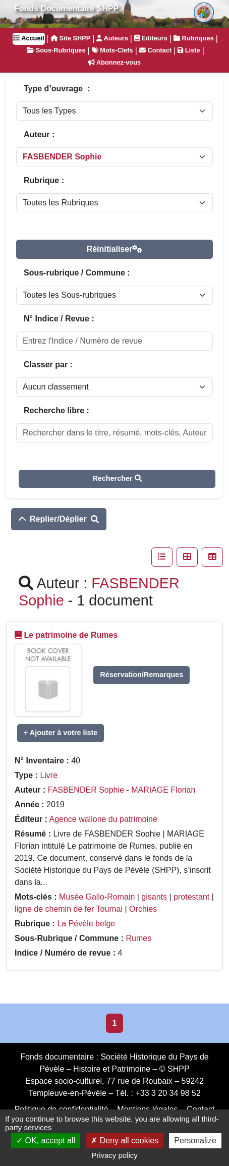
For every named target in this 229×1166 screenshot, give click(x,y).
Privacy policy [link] (114, 1155)
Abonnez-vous (114, 62)
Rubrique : (44, 180)
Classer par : (48, 364)
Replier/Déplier (59, 519)
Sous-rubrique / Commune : (77, 272)
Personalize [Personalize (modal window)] (195, 1140)
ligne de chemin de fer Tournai (69, 909)
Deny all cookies (124, 1140)
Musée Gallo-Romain (97, 897)
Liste (189, 50)
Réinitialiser (115, 249)
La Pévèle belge (86, 923)
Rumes (138, 938)
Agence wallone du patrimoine (103, 819)
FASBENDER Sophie (86, 790)
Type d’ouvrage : (57, 88)
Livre (49, 775)
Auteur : (39, 134)
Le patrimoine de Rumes (71, 635)
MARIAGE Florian (163, 790)
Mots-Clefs (112, 50)
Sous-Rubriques (56, 50)
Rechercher (116, 478)
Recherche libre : (56, 410)
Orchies (143, 909)
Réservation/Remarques (141, 675)
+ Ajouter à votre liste (60, 733)
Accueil (28, 38)
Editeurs (150, 38)
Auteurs (112, 38)
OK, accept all (45, 1140)
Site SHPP (70, 38)
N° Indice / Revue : (59, 318)
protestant (191, 897)
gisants (154, 897)
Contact (155, 50)
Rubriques (194, 38)
